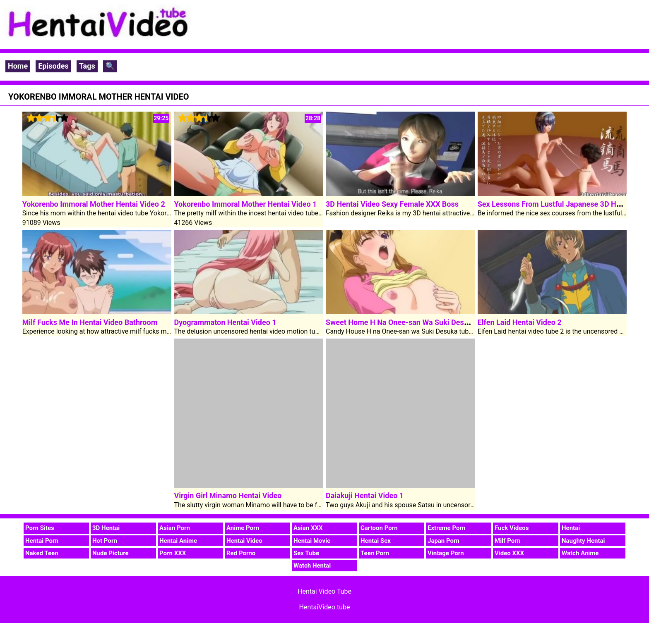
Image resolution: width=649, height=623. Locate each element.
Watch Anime (580, 553)
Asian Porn (174, 528)
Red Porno (240, 553)
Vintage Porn (446, 553)
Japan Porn (443, 540)
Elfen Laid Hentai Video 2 (520, 322)
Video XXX (509, 553)
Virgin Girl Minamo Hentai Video (227, 495)
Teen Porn (375, 553)
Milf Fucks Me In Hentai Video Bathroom (89, 322)
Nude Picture (110, 553)
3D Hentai (106, 528)
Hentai (571, 528)
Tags (87, 66)
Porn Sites (39, 528)
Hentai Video (244, 540)
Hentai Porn (41, 540)
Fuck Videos (512, 528)
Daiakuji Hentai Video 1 (365, 495)
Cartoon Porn (379, 528)
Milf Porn (507, 540)
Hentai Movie (311, 540)
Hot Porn (104, 540)
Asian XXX (307, 528)
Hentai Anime (178, 540)
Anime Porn (242, 528)
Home (18, 66)
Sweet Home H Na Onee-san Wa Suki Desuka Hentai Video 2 (426, 322)
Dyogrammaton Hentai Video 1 (225, 322)
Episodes (53, 66)
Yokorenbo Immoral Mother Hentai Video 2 (93, 204)
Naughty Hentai (583, 540)
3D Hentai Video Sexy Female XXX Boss (392, 204)
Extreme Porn (446, 528)
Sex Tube (306, 553)
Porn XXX (172, 553)
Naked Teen (41, 553)
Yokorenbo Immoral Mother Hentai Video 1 (245, 204)
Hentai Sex (376, 540)
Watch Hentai (312, 565)
